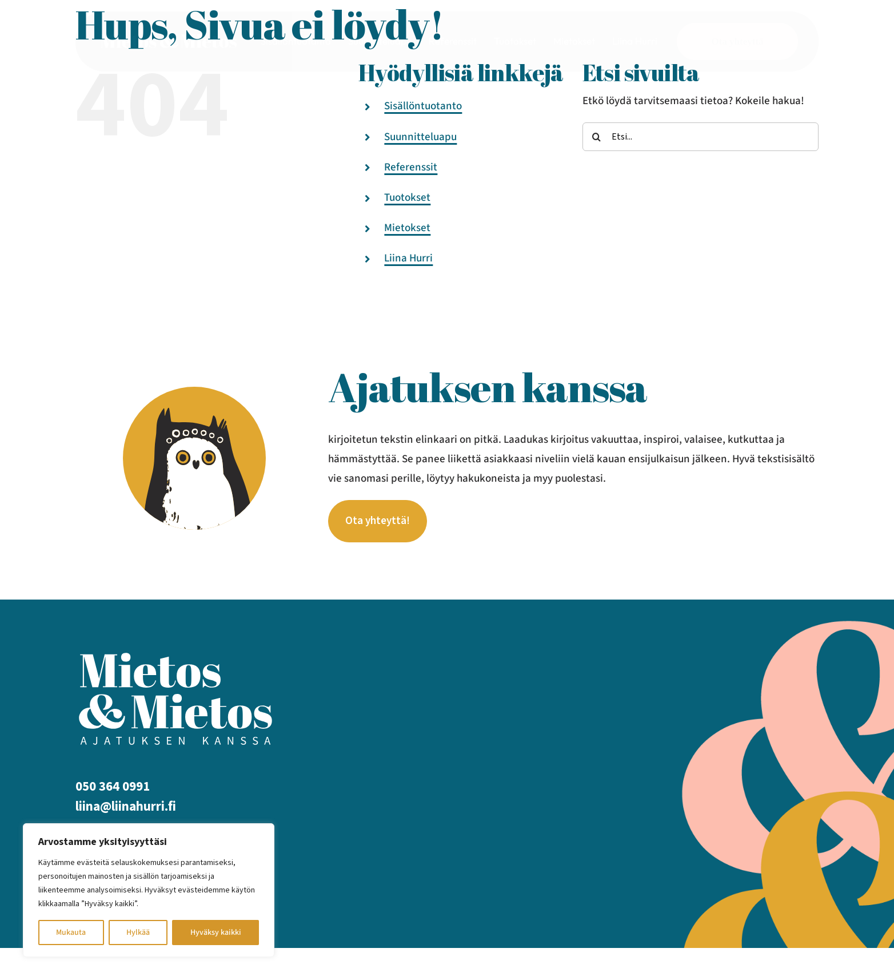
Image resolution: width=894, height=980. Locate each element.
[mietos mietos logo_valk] (168, 36)
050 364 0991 (112, 790)
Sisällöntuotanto (423, 106)
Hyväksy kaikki (215, 932)
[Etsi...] (700, 136)
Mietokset (407, 228)
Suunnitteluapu (420, 137)
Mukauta (71, 932)
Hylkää (138, 932)
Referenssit (410, 167)
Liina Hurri (408, 258)
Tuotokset (407, 197)
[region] (148, 890)
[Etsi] (596, 136)
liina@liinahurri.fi (125, 810)
